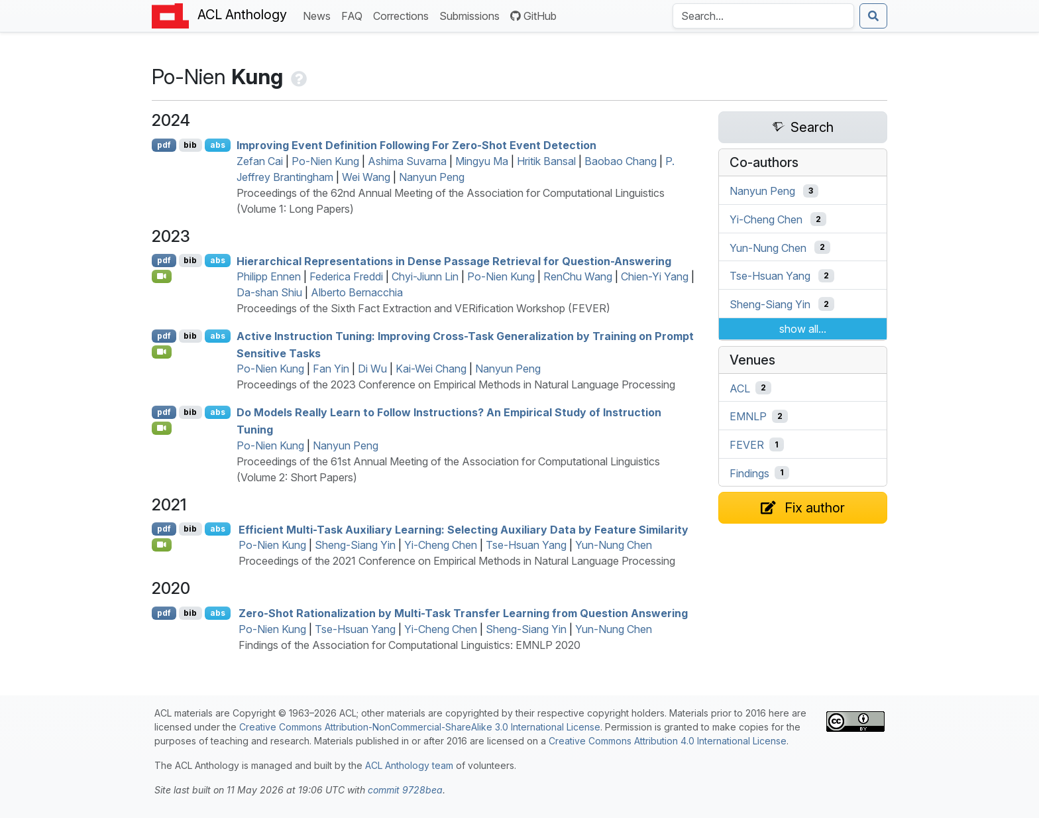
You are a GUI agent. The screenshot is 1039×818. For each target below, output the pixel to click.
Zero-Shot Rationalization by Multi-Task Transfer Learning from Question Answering (463, 613)
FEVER (747, 444)
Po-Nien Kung (325, 161)
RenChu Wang (577, 276)
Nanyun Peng (432, 177)
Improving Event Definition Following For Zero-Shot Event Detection (416, 145)
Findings (749, 472)
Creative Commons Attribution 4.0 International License (668, 740)
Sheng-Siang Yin (355, 545)
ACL (740, 387)
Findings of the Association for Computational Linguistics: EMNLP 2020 (409, 645)
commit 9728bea (405, 789)
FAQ (354, 15)
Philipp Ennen (269, 276)
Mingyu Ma (481, 161)
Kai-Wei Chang (431, 368)
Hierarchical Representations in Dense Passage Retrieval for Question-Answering (454, 260)
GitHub (533, 16)
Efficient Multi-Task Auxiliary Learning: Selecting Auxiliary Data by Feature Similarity (463, 529)
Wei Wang (366, 177)
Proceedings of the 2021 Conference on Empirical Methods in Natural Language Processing (457, 560)
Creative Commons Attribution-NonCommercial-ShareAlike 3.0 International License (419, 726)
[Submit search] (873, 16)
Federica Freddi (346, 276)
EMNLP (748, 416)
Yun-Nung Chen (613, 545)
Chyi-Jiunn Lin (425, 276)
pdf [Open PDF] (164, 145)
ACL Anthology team (409, 765)
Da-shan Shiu (269, 292)
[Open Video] (162, 276)
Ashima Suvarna (407, 161)
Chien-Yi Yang (654, 276)
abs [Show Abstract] (217, 145)
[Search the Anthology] (763, 16)
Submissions (472, 15)
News (319, 15)
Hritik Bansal (546, 161)
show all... (802, 328)
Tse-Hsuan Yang (526, 545)
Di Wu (372, 368)
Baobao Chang (620, 161)
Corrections (403, 15)
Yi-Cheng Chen (440, 545)
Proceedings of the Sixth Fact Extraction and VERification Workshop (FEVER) (423, 308)
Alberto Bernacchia (357, 292)
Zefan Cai (260, 161)
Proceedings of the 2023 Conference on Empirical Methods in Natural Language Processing (456, 384)
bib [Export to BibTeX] (190, 145)
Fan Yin (331, 368)
